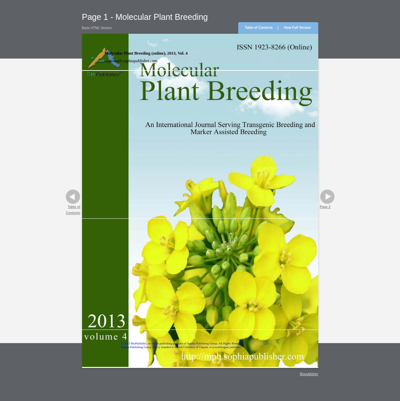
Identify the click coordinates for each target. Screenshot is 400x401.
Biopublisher (309, 374)
